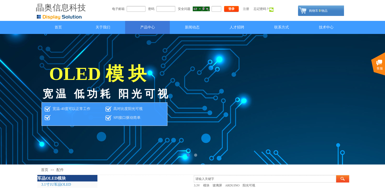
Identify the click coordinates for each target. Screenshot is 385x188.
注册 (246, 9)
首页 (44, 170)
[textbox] (265, 179)
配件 (60, 170)
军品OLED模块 (51, 178)
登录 (231, 9)
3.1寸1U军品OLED (56, 184)
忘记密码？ (261, 9)
